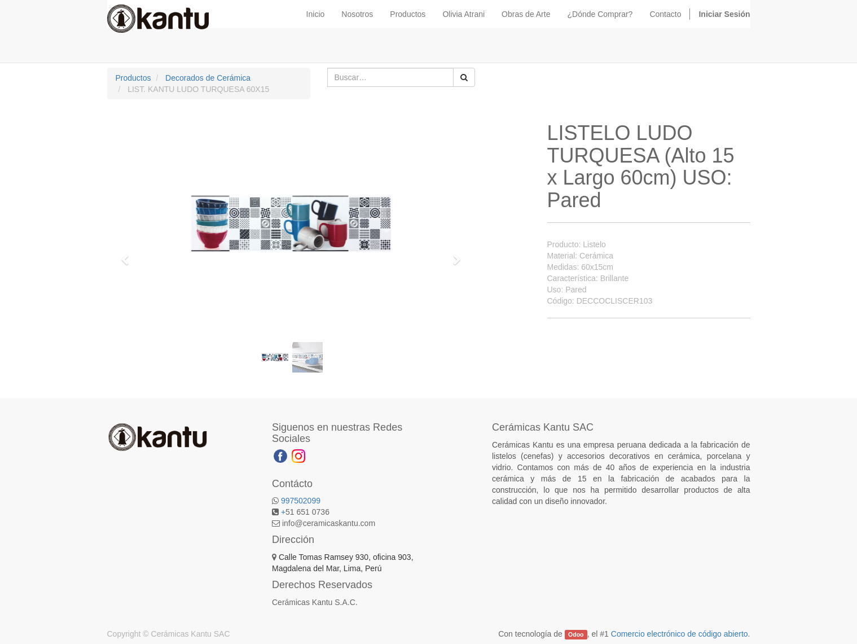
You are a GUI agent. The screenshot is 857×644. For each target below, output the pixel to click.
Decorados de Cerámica (207, 77)
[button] (129, 254)
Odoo (575, 634)
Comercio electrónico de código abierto (679, 633)
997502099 (300, 500)
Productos (133, 77)
